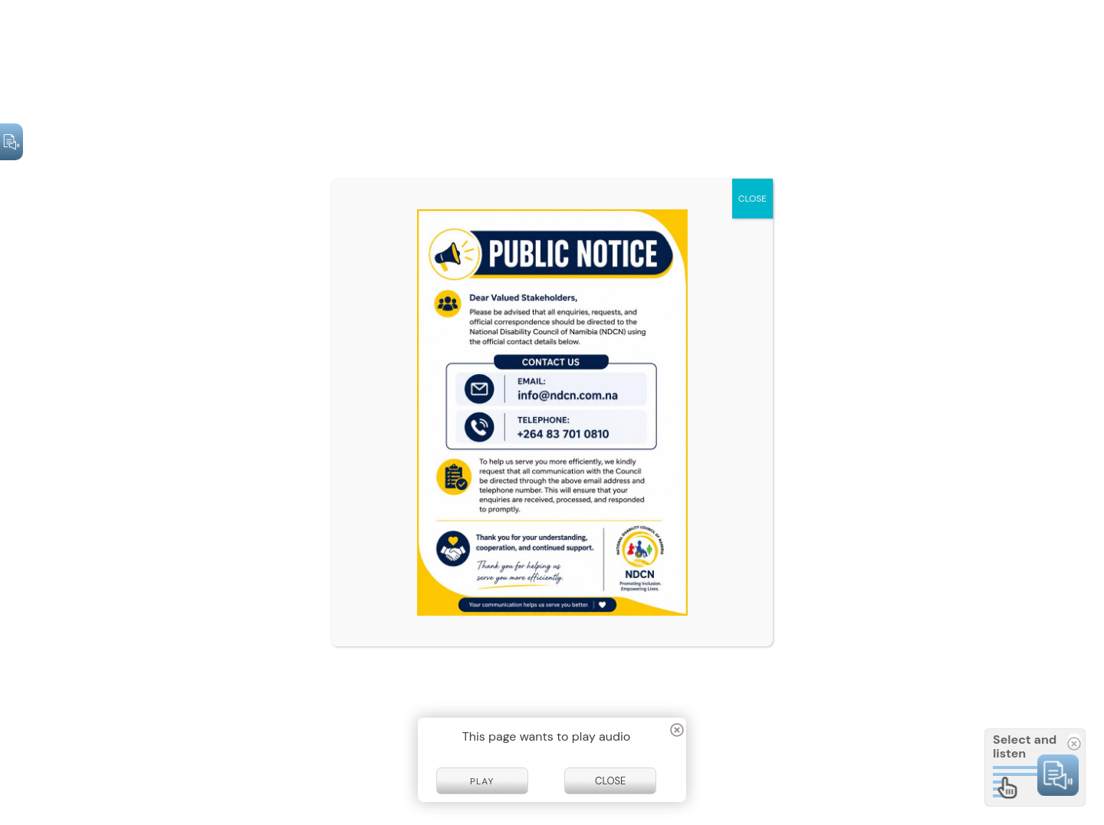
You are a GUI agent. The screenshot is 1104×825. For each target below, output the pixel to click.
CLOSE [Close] (752, 198)
